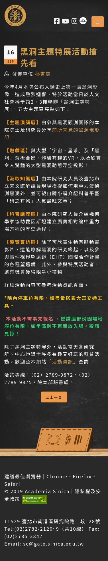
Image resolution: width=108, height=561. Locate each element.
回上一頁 (54, 397)
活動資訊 (63, 361)
